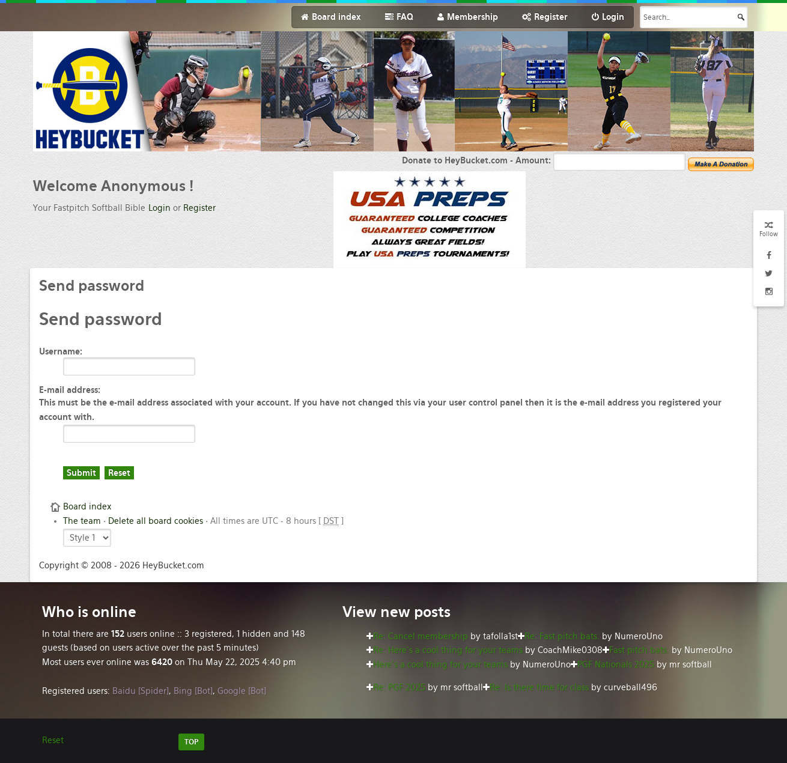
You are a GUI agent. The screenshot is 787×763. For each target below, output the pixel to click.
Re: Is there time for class (539, 687)
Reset (53, 740)
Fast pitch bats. (639, 650)
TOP (191, 742)
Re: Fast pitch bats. (562, 636)
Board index (87, 506)
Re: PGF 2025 (399, 687)
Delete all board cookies (155, 521)
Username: (60, 351)
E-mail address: (69, 390)
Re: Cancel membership (420, 636)
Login (159, 208)
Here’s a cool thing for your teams (440, 664)
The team (82, 521)
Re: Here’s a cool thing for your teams (448, 650)
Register (199, 208)
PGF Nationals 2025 (615, 664)
